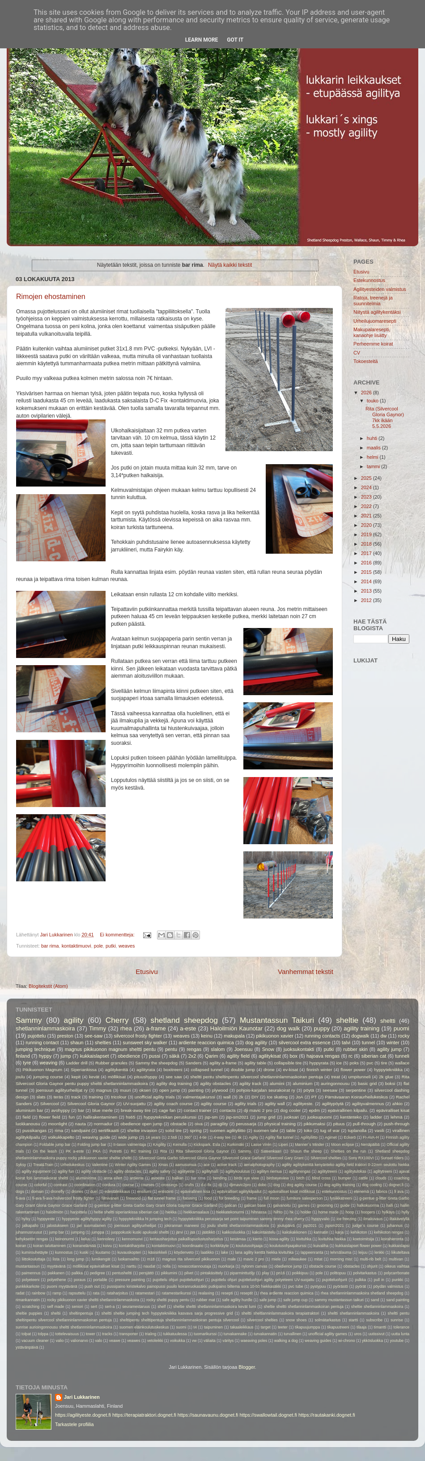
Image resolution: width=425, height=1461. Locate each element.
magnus (104, 1090)
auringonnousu (335, 1083)
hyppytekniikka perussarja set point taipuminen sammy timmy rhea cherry (241, 1219)
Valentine (99, 1164)
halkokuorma (368, 1205)
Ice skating (277, 1096)
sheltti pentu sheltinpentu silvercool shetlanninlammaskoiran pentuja (256, 1076)
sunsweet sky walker (145, 1042)
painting (196, 1090)
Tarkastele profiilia (74, 1424)
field (26, 1117)
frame (252, 1198)
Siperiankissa (84, 1069)
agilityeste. (303, 1103)
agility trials (246, 1103)
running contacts (322, 1035)
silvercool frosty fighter (138, 1035)
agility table (255, 1062)
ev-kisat (290, 1069)
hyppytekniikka (388, 1069)
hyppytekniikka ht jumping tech (145, 1219)
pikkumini (169, 1273)
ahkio (397, 1103)
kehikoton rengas (389, 1232)
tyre (27, 1062)
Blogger (246, 1367)
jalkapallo (30, 1225)
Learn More (201, 40)
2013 (367, 591)
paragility (219, 1123)
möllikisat (117, 1076)
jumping (78, 1232)
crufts (189, 1185)
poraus (79, 1279)
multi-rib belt (370, 1259)
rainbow (38, 1293)
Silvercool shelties (325, 1158)
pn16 (280, 1273)
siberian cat (374, 1056)
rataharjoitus (117, 1293)
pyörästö (340, 1286)
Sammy (29, 1020)
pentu (171, 1049)
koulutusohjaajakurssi (288, 1245)
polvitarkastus (365, 1273)
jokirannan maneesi (182, 1225)
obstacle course (322, 1266)
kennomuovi (132, 1239)
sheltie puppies (29, 1313)
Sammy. (245, 1151)
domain (37, 1191)
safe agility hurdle (237, 1300)
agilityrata (145, 1069)
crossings (170, 1185)
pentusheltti (122, 1273)
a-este (188, 1028)
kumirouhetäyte (34, 1252)
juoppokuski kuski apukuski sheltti (140, 1232)
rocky (404, 1035)
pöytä (308, 1090)
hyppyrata (318, 1062)
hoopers (368, 1212)
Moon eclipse (342, 1144)
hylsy (25, 1219)
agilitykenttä (116, 1069)
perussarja (246, 1123)
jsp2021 (310, 1225)
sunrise (397, 1320)
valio (59, 1340)
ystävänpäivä (27, 1347)
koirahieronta (392, 1239)
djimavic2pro (240, 1185)
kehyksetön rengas (32, 1239)
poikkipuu (300, 1273)
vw (194, 1340)
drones (77, 1191)
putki (111, 945)
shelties (103, 1042)
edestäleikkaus (117, 1191)
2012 (367, 600)
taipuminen (213, 1327)
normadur (103, 1123)
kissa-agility (279, 1239)
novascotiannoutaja (194, 1266)
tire (384, 1062)
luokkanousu (28, 1123)
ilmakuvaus (372, 1219)
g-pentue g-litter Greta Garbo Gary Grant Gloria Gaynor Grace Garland (155, 1205)
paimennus (30, 1273)
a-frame (156, 1028)
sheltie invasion (142, 1130)
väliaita (210, 1340)
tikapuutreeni (338, 1327)
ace (207, 1164)
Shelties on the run (348, 1151)
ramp (56, 1293)
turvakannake (235, 1334)
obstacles (352, 1266)
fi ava (399, 1191)
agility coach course (173, 1103)
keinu (206, 1035)
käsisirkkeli (157, 1252)
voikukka (177, 1340)
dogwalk (361, 1035)
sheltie (347, 1020)
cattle (363, 1178)
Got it (235, 40)
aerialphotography (259, 1164)
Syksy (21, 1164)
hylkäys (388, 1212)
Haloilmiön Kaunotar (236, 1028)
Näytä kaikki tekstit (230, 265)
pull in (379, 1279)
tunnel (368, 1042)
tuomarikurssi (205, 1334)
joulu (20, 1076)
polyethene (56, 1279)
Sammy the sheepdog (156, 1062)
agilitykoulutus (237, 1171)
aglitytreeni (383, 1171)
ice (339, 1062)
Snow (268, 1049)
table (291, 1130)
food (208, 1198)
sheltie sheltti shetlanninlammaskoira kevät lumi (214, 1306)
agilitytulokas (355, 1171)
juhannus (395, 1225)
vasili (379, 1130)
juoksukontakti (299, 1049)
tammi (374, 466)
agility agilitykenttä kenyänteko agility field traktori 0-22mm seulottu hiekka (345, 1164)
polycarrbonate (396, 1273)
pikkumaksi (314, 1123)
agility (74, 1020)
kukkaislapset (94, 1056)
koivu (107, 1245)
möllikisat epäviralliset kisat (95, 1266)
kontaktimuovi (76, 945)
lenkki (379, 1252)
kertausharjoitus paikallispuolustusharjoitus (186, 1239)
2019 (367, 534)
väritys (228, 1340)
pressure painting (130, 1279)
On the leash (45, 1151)
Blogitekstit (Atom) (48, 986)
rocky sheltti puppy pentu (167, 1300)
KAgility (159, 1144)
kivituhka (303, 1239)
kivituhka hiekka (332, 1239)
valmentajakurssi (199, 1096)
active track (227, 1164)
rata (96, 1293)
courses (147, 1185)
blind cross (321, 1178)
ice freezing (346, 1219)
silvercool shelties (262, 1320)
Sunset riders (392, 1158)
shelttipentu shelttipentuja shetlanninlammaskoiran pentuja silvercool (179, 1320)
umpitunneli (359, 1076)
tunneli (402, 1056)
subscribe (374, 1320)
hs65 (130, 1117)
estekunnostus (334, 1191)
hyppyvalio (320, 1219)
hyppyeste (46, 1219)
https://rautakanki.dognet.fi (326, 1415)
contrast (61, 1185)
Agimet (331, 1137)
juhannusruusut (29, 1232)
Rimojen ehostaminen (50, 296)
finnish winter (319, 1069)
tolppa (43, 1334)
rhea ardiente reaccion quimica (286, 1293)
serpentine (356, 1090)
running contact (42, 1042)
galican (231, 1205)
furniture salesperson (305, 1198)
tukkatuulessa (175, 1334)
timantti (380, 1327)
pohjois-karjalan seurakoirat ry (265, 1090)
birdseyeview (278, 1178)
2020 (367, 525)
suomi (181, 1327)
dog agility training (339, 1185)
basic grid (367, 1083)
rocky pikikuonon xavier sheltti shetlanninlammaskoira (93, 1300)
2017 (367, 553)
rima (59, 1130)
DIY (255, 1096)
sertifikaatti (108, 1130)
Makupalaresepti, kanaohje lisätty (371, 332)
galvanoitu (282, 1205)
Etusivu (147, 971)
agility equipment (36, 1171)
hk (291, 1212)
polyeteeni (30, 1279)
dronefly (57, 1191)
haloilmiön (55, 1212)
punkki (397, 1279)
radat (20, 1293)
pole (98, 945)
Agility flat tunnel (279, 1137)
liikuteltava (400, 1252)
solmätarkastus (327, 1320)
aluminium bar (29, 1110)
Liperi (283, 1144)
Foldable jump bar (54, 1144)
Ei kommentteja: (118, 934)
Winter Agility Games (133, 1164)
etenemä (361, 1191)
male (231, 1259)
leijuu (362, 1252)
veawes (133, 1340)
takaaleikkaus (241, 1327)
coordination (84, 1185)
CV (356, 352)
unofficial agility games (327, 1334)
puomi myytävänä (62, 1286)
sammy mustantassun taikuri (339, 1300)
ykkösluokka (372, 1340)
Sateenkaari (271, 1151)
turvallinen (292, 1334)
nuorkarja (226, 1266)
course (128, 1185)
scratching (30, 1306)
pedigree (97, 1273)
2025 (367, 478)
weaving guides (318, 1340)
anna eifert (113, 1178)
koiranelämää (84, 1245)
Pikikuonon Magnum (42, 1069)
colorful (40, 1185)
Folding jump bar (91, 1144)
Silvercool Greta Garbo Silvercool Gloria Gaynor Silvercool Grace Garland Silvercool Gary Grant (221, 1158)
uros (357, 1334)
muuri (125, 1090)
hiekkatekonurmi (230, 1212)
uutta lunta (400, 1334)
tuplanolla (357, 1130)
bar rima (50, 945)
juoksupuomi (319, 1117)
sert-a (110, 1306)
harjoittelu (78, 1212)
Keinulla (180, 1144)
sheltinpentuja (81, 1313)
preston (65, 1035)
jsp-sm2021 (237, 1117)
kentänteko (351, 1117)
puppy (322, 1028)
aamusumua (185, 1164)
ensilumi (144, 1191)
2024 (367, 487)
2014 (367, 581)
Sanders (193, 1062)
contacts (228, 1110)
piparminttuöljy (242, 1273)
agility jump (389, 1049)
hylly (405, 1212)
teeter (283, 1327)
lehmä (396, 1117)
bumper (344, 1178)
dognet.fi (396, 1185)
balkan (177, 1178)
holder (306, 1212)
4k (240, 1137)
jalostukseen (57, 1225)
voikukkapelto (61, 1137)
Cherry (117, 1020)
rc (350, 1056)
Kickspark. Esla (207, 1144)
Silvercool (49, 1103)
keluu (85, 1239)
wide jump (128, 1137)
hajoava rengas (323, 1056)
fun (72, 1117)
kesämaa (238, 1239)
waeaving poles (254, 1340)
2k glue (386, 1076)
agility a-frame (223, 1062)
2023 (367, 497)
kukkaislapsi (399, 1245)
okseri (145, 1090)
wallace (402, 1062)
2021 (367, 515)
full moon (271, 1198)
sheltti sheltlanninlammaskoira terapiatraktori (280, 1313)
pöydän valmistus (389, 1286)
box (294, 1056)
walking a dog (286, 1340)
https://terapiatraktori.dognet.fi (144, 1415)
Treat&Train (43, 1164)
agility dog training (174, 1083)
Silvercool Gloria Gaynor (91, 1103)
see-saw (93, 1035)
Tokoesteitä (365, 361)
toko (308, 1130)
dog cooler (290, 1110)
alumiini (277, 1083)
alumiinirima (86, 1178)
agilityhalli (210, 1171)
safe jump (267, 1300)
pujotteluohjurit (334, 1279)
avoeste (158, 1178)
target (266, 1327)
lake (224, 1252)
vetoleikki (155, 1340)
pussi (154, 1056)
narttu (131, 1266)
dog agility (256, 1042)
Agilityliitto (309, 1137)
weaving (49, 1062)
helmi (373, 457)
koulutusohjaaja (249, 1245)
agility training (361, 1028)
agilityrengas (299, 1171)
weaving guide (96, 1137)
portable (100, 1279)
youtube (397, 1340)
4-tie (203, 1137)
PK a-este (75, 1151)
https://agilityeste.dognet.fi (83, 1415)
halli (389, 1205)
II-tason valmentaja (129, 1144)
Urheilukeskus (72, 1164)
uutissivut (376, 1334)
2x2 (192, 1056)
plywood (220, 1090)
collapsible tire (288, 1062)
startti (353, 1320)
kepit (76, 1076)
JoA (299, 1096)
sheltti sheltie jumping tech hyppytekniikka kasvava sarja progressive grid (167, 1313)
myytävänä (56, 1266)
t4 (195, 1327)
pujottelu (37, 1035)
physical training (280, 1123)
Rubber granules (111, 1062)
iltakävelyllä (399, 1219)
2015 (367, 572)
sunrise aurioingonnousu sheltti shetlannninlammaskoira (64, 1327)
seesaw (330, 1090)
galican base (255, 1205)
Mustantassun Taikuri (277, 1020)
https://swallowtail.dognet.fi (268, 1415)
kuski (84, 1252)
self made (55, 1306)
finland (23, 1056)
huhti (372, 438)
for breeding (229, 1198)
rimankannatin (28, 1300)
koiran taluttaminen (49, 1245)
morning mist (341, 1259)
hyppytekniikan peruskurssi (170, 1117)
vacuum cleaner (35, 1340)
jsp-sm (211, 1117)
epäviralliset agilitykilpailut (239, 1191)
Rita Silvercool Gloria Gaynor (202, 1151)
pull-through (364, 1123)
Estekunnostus (369, 280)
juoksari (291, 1117)
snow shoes (296, 1320)
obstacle (178, 1123)
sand (375, 1300)
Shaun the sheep (306, 1151)
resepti (227, 1293)
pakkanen (56, 1273)
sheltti (387, 1020)
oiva (199, 1123)
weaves (127, 945)
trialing (150, 1334)
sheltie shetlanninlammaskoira (377, 1306)
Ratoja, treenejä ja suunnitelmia (373, 300)
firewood (133, 1198)
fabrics (381, 1191)
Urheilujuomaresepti (374, 321)
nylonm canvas (255, 1266)
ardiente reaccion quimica (206, 1042)
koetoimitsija (363, 1239)
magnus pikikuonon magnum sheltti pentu (110, 1049)
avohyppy (60, 1110)
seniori (77, 1306)
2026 (367, 392)
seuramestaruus (136, 1306)
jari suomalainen (91, 1225)
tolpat (26, 1334)
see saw (174, 1076)
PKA (96, 1151)
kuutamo (103, 1252)
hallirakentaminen (100, 1117)
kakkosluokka (233, 1232)
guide (344, 1205)
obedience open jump (141, 1123)
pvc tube (296, 1286)
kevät (94, 1076)
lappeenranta (312, 1252)
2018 (367, 544)
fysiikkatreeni (341, 1198)
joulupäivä (286, 1225)
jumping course (48, 1076)
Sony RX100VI (361, 1158)
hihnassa (259, 1212)
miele (276, 1259)
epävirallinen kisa (195, 1191)
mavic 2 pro (253, 1259)
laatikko (207, 1252)
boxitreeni (172, 1069)
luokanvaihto (128, 1259)
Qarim (211, 1056)
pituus (339, 1123)
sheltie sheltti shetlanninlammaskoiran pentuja (303, 1306)
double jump (243, 1069)
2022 (367, 506)
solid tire (173, 1130)
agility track (250, 1083)
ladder (376, 1117)
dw (383, 1035)
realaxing (206, 1293)
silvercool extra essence (305, 1042)
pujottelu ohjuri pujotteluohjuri (178, 1279)
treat (335, 1076)
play (265, 1273)
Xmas (163, 1164)
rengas (194, 1049)
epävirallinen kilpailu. (348, 1110)
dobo (262, 1185)
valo (98, 1340)
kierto (257, 1239)
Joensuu (243, 1049)
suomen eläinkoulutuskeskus (144, 1327)
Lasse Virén (261, 1144)
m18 (151, 1259)
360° (188, 1137)
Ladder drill (76, 1062)
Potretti (116, 1151)
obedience (129, 1056)
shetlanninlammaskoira (45, 1028)
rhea (126, 1028)
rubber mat (205, 1300)
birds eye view (246, 1178)
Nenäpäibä (370, 1144)
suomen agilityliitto (228, 1130)
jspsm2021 (334, 1225)
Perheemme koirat (373, 343)
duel (94, 1191)
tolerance (401, 1327)
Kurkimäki (235, 1144)
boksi (390, 1083)
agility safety (159, 1171)
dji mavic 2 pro (258, 1110)
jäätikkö (208, 1232)
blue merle (102, 1110)
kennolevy (106, 1239)
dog (276, 1185)
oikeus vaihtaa (397, 1266)
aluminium (302, 1083)
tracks (107, 1334)
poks (354, 1062)
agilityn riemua (269, 1171)
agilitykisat (270, 1056)
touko (373, 400)
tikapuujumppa (307, 1327)
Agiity (253, 1137)
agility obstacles (215, 1083)
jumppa (98, 1232)
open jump (169, 1090)
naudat (149, 1266)
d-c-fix (206, 1185)
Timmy (97, 1028)
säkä (174, 1056)
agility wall (275, 1103)
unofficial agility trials (155, 1096)
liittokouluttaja (33, 1259)
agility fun (66, 1171)
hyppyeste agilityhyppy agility (86, 1219)
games (304, 1205)
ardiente (137, 1178)
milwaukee (297, 1259)
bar (81, 1110)
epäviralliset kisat (392, 1110)
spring (195, 1130)
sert (94, 1306)
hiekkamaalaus (196, 1212)
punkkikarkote (27, 1286)
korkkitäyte (219, 1245)
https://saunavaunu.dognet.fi (208, 1415)
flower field (49, 1117)
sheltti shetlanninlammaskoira (353, 1313)
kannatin (321, 1232)
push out (92, 1286)
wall (227, 1096)
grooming (325, 1205)
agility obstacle (93, 1171)
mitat (318, 1259)
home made (328, 1212)
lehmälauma (340, 1252)
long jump (75, 1259)
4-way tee (222, 1137)
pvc (369, 1062)
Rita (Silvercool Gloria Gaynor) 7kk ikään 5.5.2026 (385, 417)
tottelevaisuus (67, 1334)
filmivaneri (110, 1198)
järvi (179, 1232)
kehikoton (359, 1232)
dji (220, 1185)
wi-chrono (346, 1340)
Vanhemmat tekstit (305, 971)
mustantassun (28, 1266)
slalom (218, 1049)
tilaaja (362, 1327)
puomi (401, 1028)
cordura (108, 1185)
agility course (213, 1103)
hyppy (45, 1056)
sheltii (55, 1313)
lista (56, 1259)
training (96, 1096)
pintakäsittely (211, 1273)
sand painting (397, 1300)
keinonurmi (64, 1239)
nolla (166, 1266)
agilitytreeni (327, 1171)
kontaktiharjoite (132, 1245)
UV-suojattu (134, 1103)
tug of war (330, 1130)
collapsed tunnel (206, 1069)
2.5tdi (172, 1137)
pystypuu (318, 1286)
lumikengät (101, 1259)
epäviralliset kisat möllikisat (291, 1191)
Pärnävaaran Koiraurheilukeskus (356, 1096)
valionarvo (79, 1340)
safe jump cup (295, 1300)
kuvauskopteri (129, 1252)
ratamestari (144, 1293)
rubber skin (355, 1049)
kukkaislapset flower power (359, 1245)
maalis (374, 447)
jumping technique (35, 1049)
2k (241, 1096)
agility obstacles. (128, 1171)
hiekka (171, 1212)
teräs (59, 1096)
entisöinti (166, 1191)
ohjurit (372, 1266)
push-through (396, 1123)
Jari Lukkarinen (82, 1397)
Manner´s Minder (309, 1144)
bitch (300, 1178)
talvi (346, 1042)
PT (314, 1096)
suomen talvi (266, 1130)
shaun (76, 1042)
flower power (353, 1069)
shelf (161, 1306)
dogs (20, 1191)
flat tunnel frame (161, 1198)
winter (393, 1042)
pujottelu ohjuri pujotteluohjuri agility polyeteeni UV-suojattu (263, 1279)
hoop (349, 1212)
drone (269, 1069)
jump (65, 1056)
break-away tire (136, 1110)
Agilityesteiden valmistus (379, 289)
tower (90, 1334)
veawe (114, 1340)
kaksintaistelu (264, 1232)
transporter (128, 1334)
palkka (77, 1273)
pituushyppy (145, 1076)
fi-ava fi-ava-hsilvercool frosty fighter (63, 1198)
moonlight (57, 1123)
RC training (141, 1151)
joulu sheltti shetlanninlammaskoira (237, 1225)
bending (220, 1178)
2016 (367, 562)
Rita (163, 1151)
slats (41, 1096)
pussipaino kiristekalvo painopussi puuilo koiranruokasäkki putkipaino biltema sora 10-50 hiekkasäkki (194, 1286)
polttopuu (338, 1273)
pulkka (360, 1279)
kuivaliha (321, 1245)
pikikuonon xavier (274, 1035)
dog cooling (372, 1185)
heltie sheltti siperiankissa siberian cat (126, 1212)
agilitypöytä (333, 1103)
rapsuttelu (76, 1293)
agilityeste (186, 1171)
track (76, 1096)
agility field (238, 1056)
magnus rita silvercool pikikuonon (191, 1259)
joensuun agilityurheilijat (135, 1225)
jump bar (56, 1232)
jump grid (266, 1117)
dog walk (288, 1028)
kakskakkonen (294, 1232)
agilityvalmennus (368, 1103)
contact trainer (198, 1110)
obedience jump (288, 1266)
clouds (381, 1178)
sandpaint (80, 1130)
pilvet (188, 1273)
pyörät (360, 1286)
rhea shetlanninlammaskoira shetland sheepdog (362, 1293)
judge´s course (365, 1225)
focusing (190, 1198)
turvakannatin (265, 1334)
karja (339, 1232)
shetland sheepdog (184, 1020)
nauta (80, 1123)
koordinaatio (193, 1245)
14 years (153, 1137)
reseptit (246, 1293)
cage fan (167, 1110)
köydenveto (184, 1252)
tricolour (119, 1096)
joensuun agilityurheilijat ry (62, 1090)
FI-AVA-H (371, 1137)
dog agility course (302, 1185)
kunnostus (63, 1252)
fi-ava (20, 1198)
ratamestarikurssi (176, 1293)
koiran (21, 1245)
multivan (396, 1259)
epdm (314, 1110)
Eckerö (350, 1137)
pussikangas (34, 1130)
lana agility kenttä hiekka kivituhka (264, 1252)
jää (193, 1232)
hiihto (278, 1212)
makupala (234, 1035)
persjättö (146, 1273)
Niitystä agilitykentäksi (377, 312)
